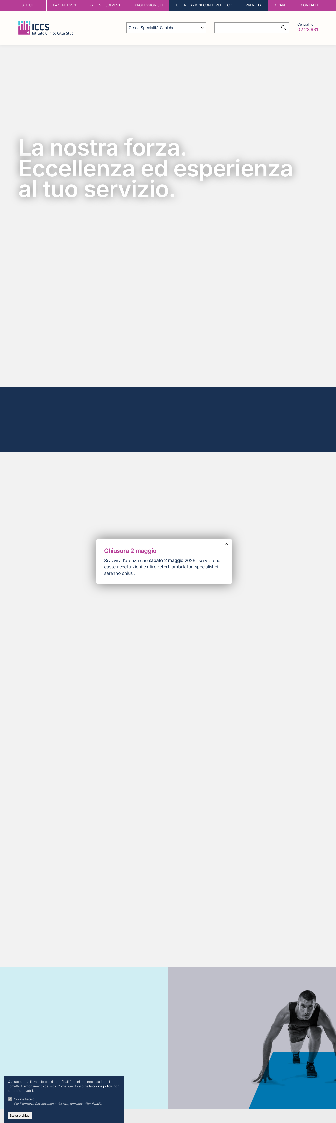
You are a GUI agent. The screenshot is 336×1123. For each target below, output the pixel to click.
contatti (309, 5)
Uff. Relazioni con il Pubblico (204, 5)
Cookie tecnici (24, 1099)
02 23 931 (307, 29)
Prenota (253, 5)
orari (280, 5)
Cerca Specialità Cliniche (151, 27)
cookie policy (102, 1086)
